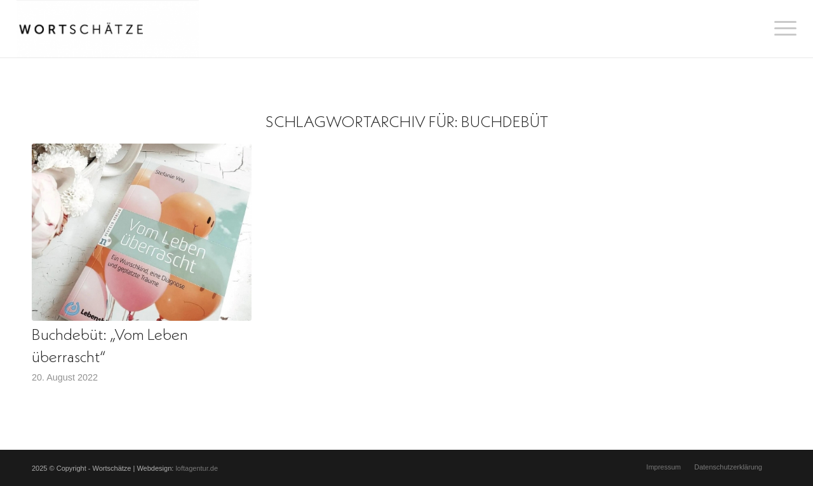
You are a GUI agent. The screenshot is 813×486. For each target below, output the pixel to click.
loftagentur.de (196, 468)
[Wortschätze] (108, 28)
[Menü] (781, 28)
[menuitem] (781, 28)
